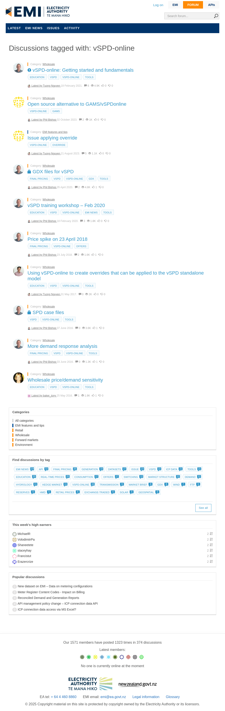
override (59, 145)
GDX (91, 178)
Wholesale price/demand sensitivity (65, 380)
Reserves (25, 492)
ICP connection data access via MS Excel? (47, 609)
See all (203, 507)
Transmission (111, 484)
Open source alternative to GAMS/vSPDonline (76, 104)
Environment (24, 445)
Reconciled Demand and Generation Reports (48, 598)
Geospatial (148, 492)
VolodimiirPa (26, 539)
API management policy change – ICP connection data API (58, 603)
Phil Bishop (50, 119)
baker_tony (50, 395)
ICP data (174, 469)
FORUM (193, 5)
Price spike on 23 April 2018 (57, 239)
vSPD (53, 77)
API (43, 469)
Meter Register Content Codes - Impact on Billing (51, 592)
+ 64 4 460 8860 (63, 697)
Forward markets (26, 440)
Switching (133, 477)
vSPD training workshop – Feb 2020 (66, 205)
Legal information (146, 697)
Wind (178, 484)
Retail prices (67, 492)
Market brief (140, 484)
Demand (192, 477)
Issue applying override (52, 138)
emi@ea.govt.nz (113, 697)
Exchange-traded (99, 492)
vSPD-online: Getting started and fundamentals (80, 70)
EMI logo (39, 12)
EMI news (34, 28)
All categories (24, 420)
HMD (45, 492)
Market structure (163, 477)
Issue (137, 469)
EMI (175, 5)
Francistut (24, 556)
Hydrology (26, 484)
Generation (92, 469)
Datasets (116, 469)
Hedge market (54, 484)
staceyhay (24, 550)
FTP (194, 484)
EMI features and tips (55, 132)
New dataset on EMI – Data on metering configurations (55, 586)
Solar (126, 492)
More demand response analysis (62, 346)
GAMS (56, 111)
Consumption (86, 477)
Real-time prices (55, 477)
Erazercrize (25, 561)
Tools (89, 77)
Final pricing (39, 178)
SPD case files (45, 312)
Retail (19, 430)
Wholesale (49, 64)
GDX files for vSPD (50, 171)
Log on (158, 5)
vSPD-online (70, 77)
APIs (211, 5)
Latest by (37, 85)
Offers (81, 246)
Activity (72, 28)
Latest (14, 28)
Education (37, 77)
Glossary (173, 697)
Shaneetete (25, 545)
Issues (53, 28)
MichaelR (24, 534)
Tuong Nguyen (52, 85)
